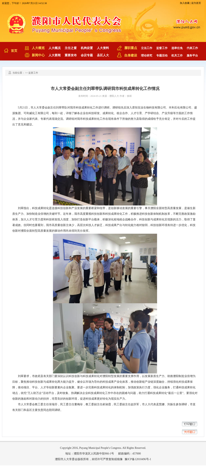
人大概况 (55, 48)
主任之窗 (71, 48)
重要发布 (71, 55)
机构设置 (87, 48)
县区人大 (103, 55)
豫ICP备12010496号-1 (138, 459)
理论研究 (146, 55)
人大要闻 (55, 55)
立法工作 (146, 48)
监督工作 (162, 48)
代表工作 (192, 48)
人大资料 (103, 48)
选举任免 (177, 48)
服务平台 (192, 55)
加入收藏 (184, 3)
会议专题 (87, 55)
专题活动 (162, 55)
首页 (14, 50)
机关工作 (177, 55)
